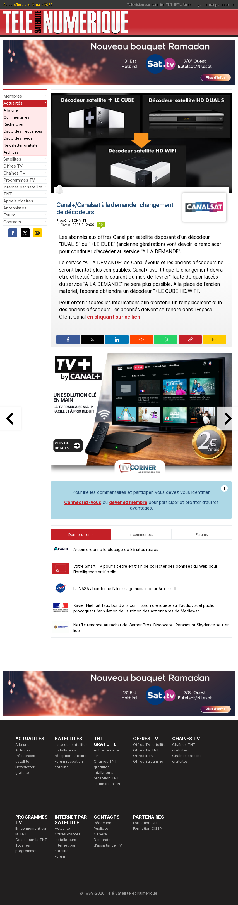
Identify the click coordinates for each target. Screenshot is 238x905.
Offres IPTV (143, 755)
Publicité (101, 828)
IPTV (177, 5)
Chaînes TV (14, 173)
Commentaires (16, 117)
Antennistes (15, 208)
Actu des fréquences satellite (25, 755)
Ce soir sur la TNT (31, 839)
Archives (11, 152)
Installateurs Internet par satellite (65, 845)
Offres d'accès (67, 834)
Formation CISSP (147, 828)
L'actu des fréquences (23, 131)
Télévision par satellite (145, 5)
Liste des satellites (71, 744)
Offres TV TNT (146, 750)
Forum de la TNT (108, 783)
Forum (9, 215)
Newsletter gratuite (21, 145)
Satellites (12, 159)
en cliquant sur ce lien (113, 317)
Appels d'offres (18, 201)
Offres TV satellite (149, 744)
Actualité (62, 828)
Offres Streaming (148, 761)
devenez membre (128, 502)
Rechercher (14, 124)
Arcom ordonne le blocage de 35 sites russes (115, 549)
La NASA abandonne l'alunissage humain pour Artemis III (124, 588)
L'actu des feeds (18, 138)
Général (101, 834)
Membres (12, 96)
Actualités (13, 103)
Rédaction (102, 823)
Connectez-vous (82, 502)
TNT (169, 5)
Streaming (191, 5)
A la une (11, 110)
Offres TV (13, 166)
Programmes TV (19, 180)
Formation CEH (146, 823)
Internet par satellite (218, 5)
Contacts (12, 222)
